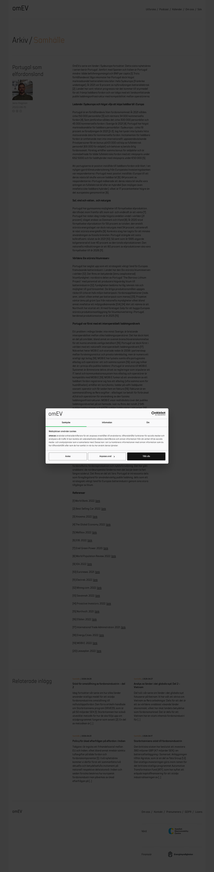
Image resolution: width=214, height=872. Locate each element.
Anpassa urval (107, 456)
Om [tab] (147, 422)
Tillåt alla (146, 456)
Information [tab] (107, 422)
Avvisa (67, 456)
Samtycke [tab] (66, 422)
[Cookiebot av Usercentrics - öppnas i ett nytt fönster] (153, 413)
